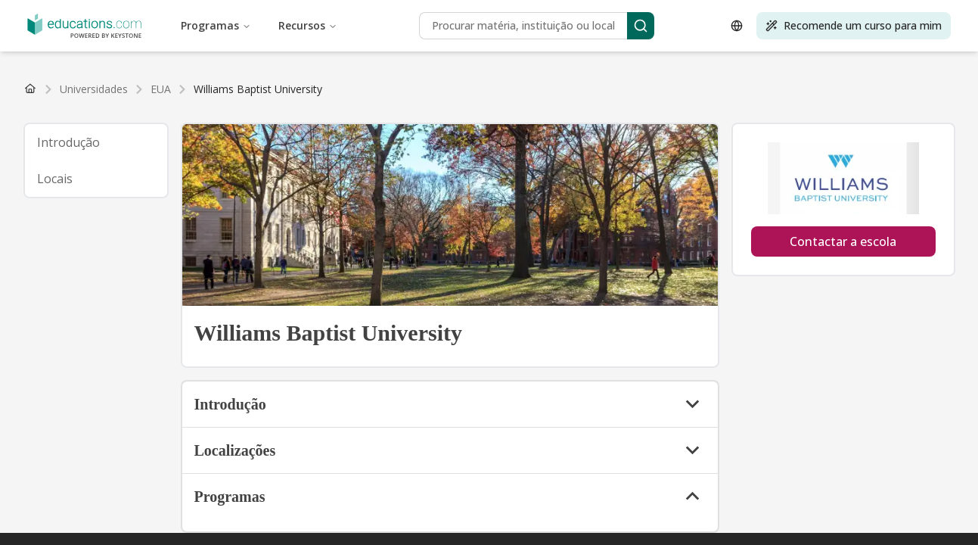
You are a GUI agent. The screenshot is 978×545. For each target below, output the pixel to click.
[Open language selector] (736, 25)
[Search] (640, 25)
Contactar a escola (843, 241)
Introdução (68, 142)
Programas (216, 25)
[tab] (96, 142)
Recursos (307, 25)
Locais (55, 178)
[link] (258, 89)
